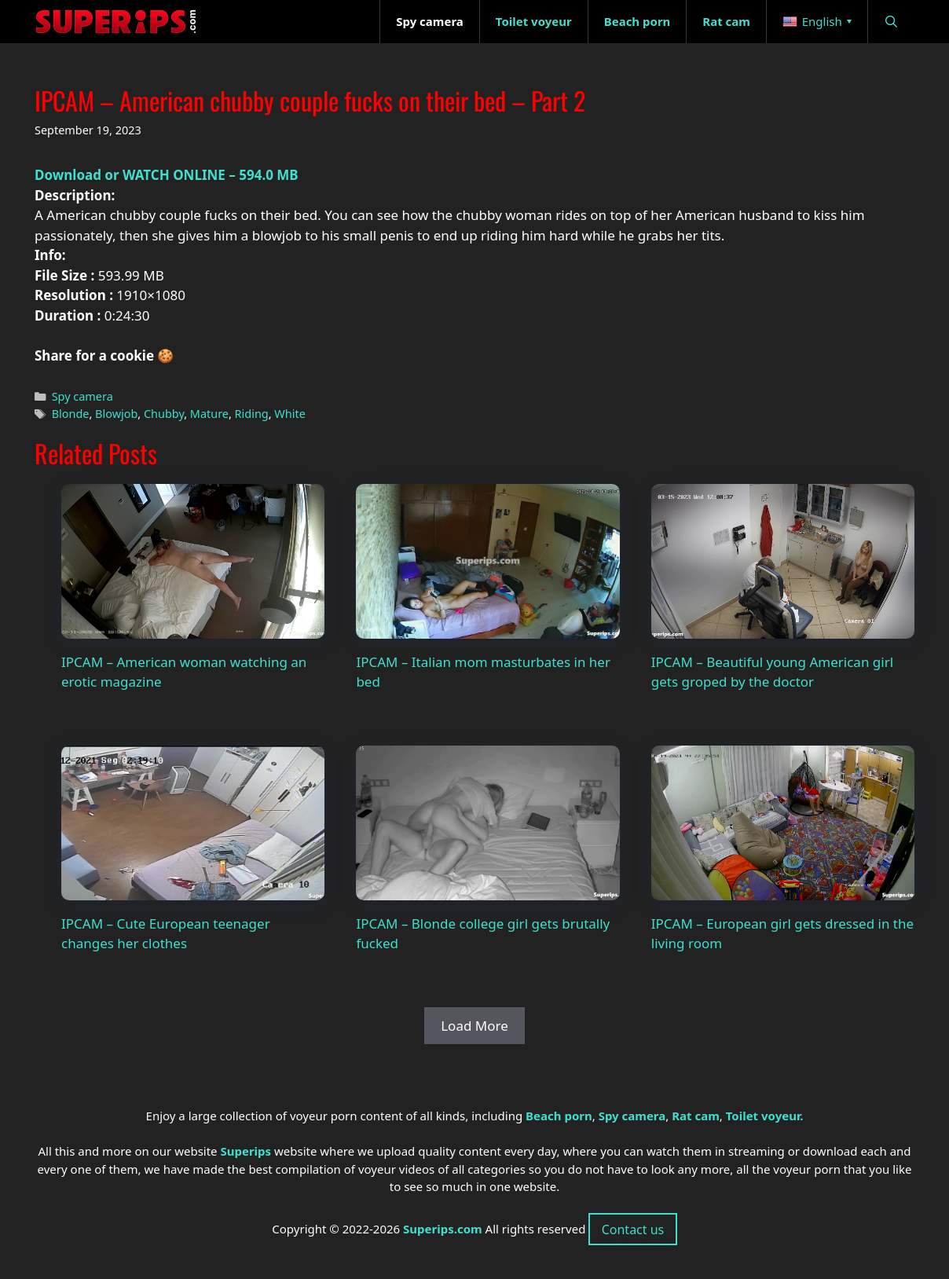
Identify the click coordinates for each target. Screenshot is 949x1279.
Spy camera (82, 396)
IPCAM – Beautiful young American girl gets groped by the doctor (772, 672)
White (289, 413)
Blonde (71, 413)
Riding (252, 413)
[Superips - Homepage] (116, 21)
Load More (474, 1026)
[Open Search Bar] (891, 21)
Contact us (633, 1229)
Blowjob (116, 413)
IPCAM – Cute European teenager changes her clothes (165, 933)
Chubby (164, 413)
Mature (209, 413)
